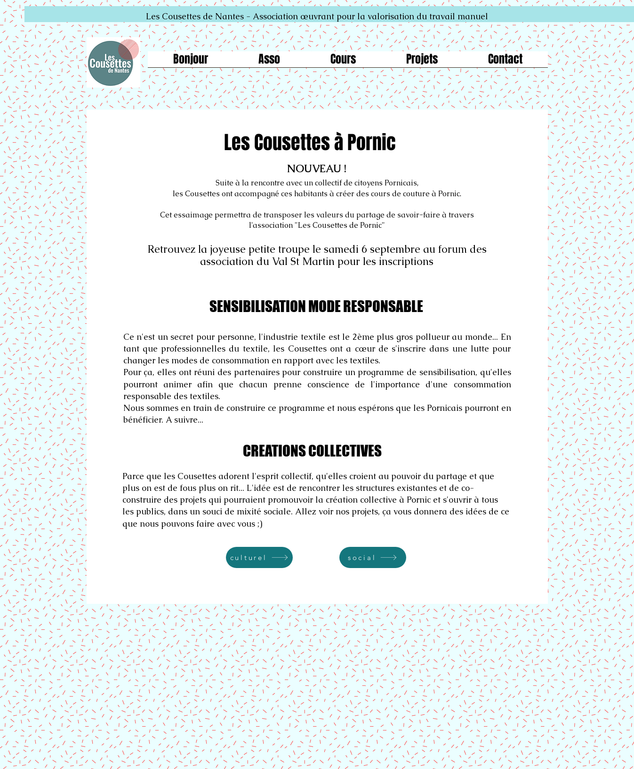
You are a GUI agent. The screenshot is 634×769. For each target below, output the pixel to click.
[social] (372, 557)
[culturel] (259, 557)
